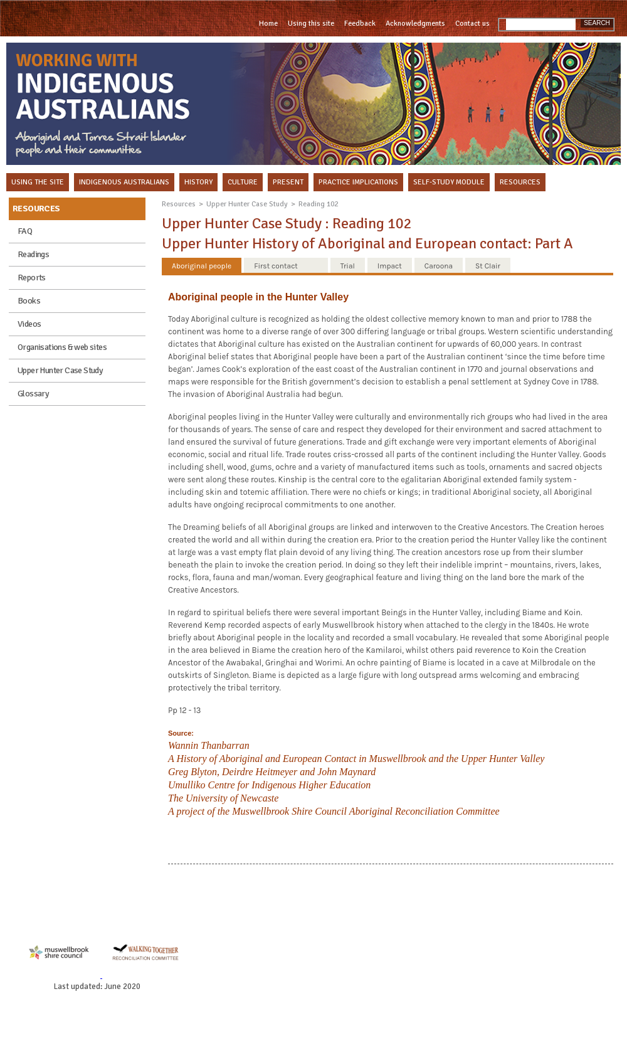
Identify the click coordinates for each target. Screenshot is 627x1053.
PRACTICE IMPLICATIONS (358, 182)
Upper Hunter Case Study (60, 370)
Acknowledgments (415, 23)
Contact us (472, 23)
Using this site (311, 23)
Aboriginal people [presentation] (201, 266)
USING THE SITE (37, 182)
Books (29, 300)
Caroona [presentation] (438, 266)
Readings (33, 254)
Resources (179, 204)
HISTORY (198, 182)
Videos (29, 324)
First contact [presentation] (276, 266)
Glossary (33, 393)
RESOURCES (520, 182)
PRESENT (288, 182)
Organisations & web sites (62, 347)
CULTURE (243, 182)
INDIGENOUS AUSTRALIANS (124, 182)
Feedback (360, 23)
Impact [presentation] (389, 266)
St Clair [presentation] (487, 266)
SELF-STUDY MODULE (449, 182)
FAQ (25, 231)
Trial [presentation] (347, 266)
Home (268, 23)
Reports (32, 277)
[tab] (201, 265)
